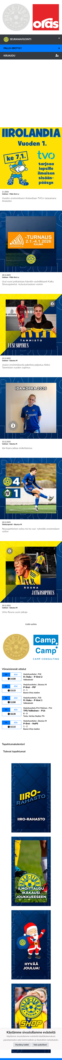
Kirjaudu (31, 55)
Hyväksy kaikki (22, 1044)
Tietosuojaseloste (11, 1014)
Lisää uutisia (31, 562)
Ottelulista (8, 673)
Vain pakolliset (40, 1044)
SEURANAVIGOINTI (33, 38)
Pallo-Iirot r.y (33, 48)
